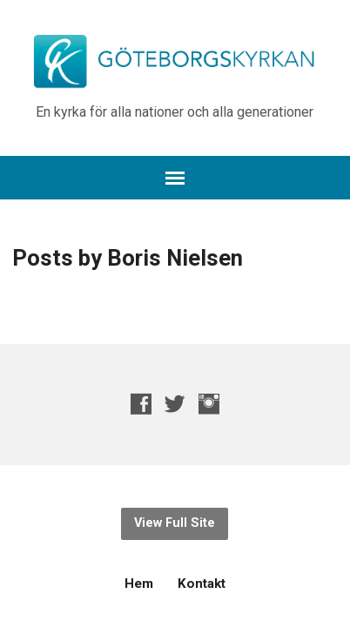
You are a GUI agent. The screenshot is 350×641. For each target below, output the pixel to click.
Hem (139, 583)
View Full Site (174, 523)
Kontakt (201, 583)
